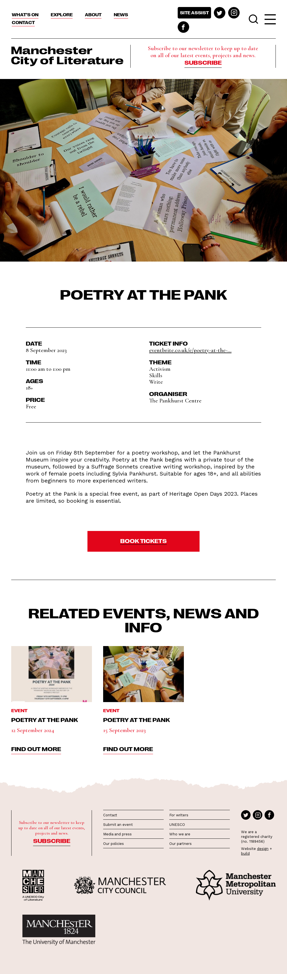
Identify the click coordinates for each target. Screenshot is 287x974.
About (93, 14)
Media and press (117, 834)
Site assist (194, 12)
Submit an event (118, 824)
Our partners (180, 844)
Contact (23, 22)
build (245, 853)
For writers (178, 815)
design (263, 849)
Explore (62, 14)
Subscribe (203, 62)
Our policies (113, 844)
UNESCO (177, 824)
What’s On (25, 14)
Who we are (179, 834)
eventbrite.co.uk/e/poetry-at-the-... (190, 350)
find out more (36, 748)
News (121, 14)
